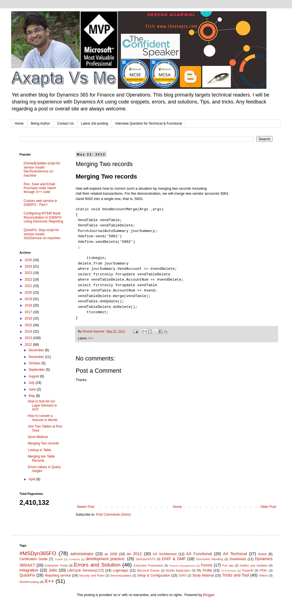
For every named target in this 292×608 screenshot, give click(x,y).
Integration (28, 570)
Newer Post (85, 507)
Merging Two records (43, 443)
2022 (29, 279)
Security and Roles (92, 575)
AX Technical (235, 554)
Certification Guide (33, 559)
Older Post (268, 507)
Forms (206, 565)
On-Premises (228, 570)
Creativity (74, 559)
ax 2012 (134, 554)
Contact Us (65, 123)
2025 (29, 260)
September (37, 370)
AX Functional (199, 554)
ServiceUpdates (121, 575)
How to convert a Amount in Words (43, 418)
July (32, 383)
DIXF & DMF (174, 559)
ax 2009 (111, 554)
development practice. (105, 559)
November (37, 357)
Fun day (228, 565)
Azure (262, 554)
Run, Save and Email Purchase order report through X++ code (40, 188)
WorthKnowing (29, 582)
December (37, 350)
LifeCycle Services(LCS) (85, 570)
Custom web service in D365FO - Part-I (40, 203)
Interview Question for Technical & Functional (148, 123)
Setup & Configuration (153, 575)
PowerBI (247, 570)
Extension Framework (148, 565)
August (34, 376)
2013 (29, 338)
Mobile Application (178, 570)
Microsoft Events (148, 570)
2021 (29, 286)
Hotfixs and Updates (254, 565)
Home (19, 123)
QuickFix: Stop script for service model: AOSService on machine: (42, 234)
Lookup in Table (39, 450)
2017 (29, 312)
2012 (29, 345)
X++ (91, 338)
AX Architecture (165, 554)
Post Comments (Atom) (113, 514)
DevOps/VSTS (145, 559)
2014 (29, 331)
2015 (29, 325)
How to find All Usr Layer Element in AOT (42, 405)
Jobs (53, 570)
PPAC (264, 570)
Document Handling (209, 559)
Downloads (237, 559)
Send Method (38, 437)
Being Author (40, 123)
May (32, 396)
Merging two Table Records (41, 458)
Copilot (59, 559)
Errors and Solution (97, 565)
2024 (29, 266)
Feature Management (182, 565)
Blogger (208, 595)
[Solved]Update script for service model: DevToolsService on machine (42, 169)
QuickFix (27, 575)
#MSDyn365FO (37, 553)
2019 (29, 299)
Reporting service (58, 575)
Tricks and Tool (235, 575)
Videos (263, 575)
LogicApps (120, 570)
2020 (29, 293)
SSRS (183, 575)
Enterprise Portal (56, 565)
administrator (81, 554)
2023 (29, 273)
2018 (29, 305)
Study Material (203, 575)
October (35, 363)
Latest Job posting (94, 123)
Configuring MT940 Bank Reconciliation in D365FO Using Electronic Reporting (43, 217)
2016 (29, 318)
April (32, 479)
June (33, 389)
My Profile (204, 570)
